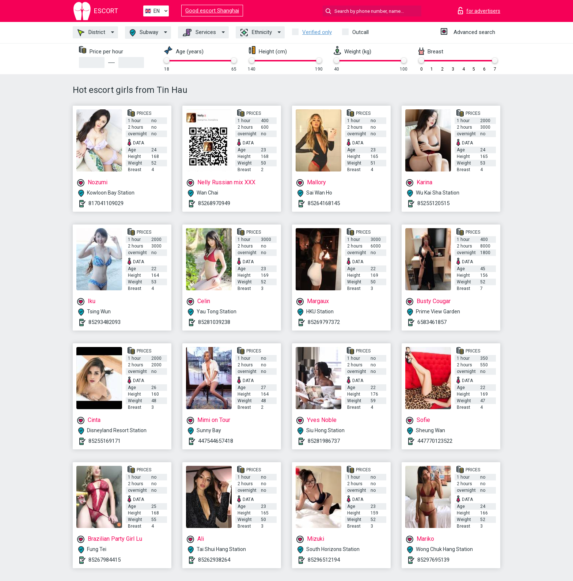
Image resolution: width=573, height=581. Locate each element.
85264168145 (324, 203)
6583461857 (432, 322)
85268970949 (214, 203)
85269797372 (324, 322)
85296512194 (324, 560)
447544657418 (215, 441)
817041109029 (106, 203)
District (91, 32)
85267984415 (104, 560)
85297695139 (433, 560)
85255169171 (104, 441)
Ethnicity (256, 32)
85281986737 (324, 441)
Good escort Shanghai (212, 10)
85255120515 (433, 203)
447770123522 (434, 441)
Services (199, 32)
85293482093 (104, 322)
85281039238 (214, 322)
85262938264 (214, 560)
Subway (144, 33)
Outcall (360, 32)
